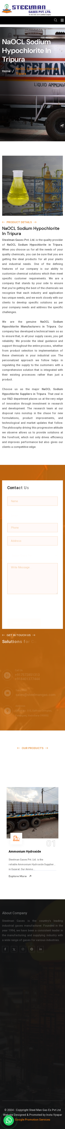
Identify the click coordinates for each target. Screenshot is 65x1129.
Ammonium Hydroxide (25, 851)
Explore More (20, 876)
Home (6, 72)
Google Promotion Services (32, 1119)
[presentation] (33, 604)
